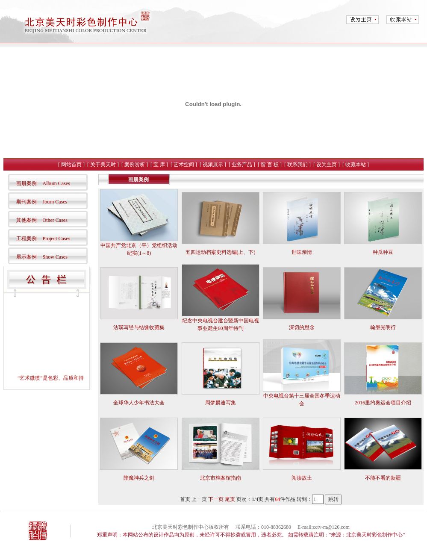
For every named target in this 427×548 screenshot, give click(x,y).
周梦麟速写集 (220, 403)
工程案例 (26, 239)
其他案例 (26, 220)
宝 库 (159, 165)
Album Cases (56, 183)
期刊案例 (26, 202)
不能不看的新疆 (383, 478)
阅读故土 (302, 478)
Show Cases (55, 257)
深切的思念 (302, 327)
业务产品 (242, 165)
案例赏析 (134, 165)
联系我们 (297, 165)
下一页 (216, 499)
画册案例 (26, 183)
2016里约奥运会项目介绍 (383, 403)
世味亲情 (302, 252)
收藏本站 (355, 165)
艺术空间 (184, 165)
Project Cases (57, 239)
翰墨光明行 (383, 327)
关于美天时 (103, 165)
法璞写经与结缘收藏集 (139, 327)
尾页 (230, 499)
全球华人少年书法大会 (139, 403)
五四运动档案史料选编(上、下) (221, 252)
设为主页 (326, 165)
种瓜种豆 (383, 252)
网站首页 (71, 165)
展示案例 (26, 257)
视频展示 (213, 165)
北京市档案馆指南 (220, 478)
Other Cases (55, 220)
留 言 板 (270, 165)
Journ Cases (55, 202)
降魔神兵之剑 (139, 478)
